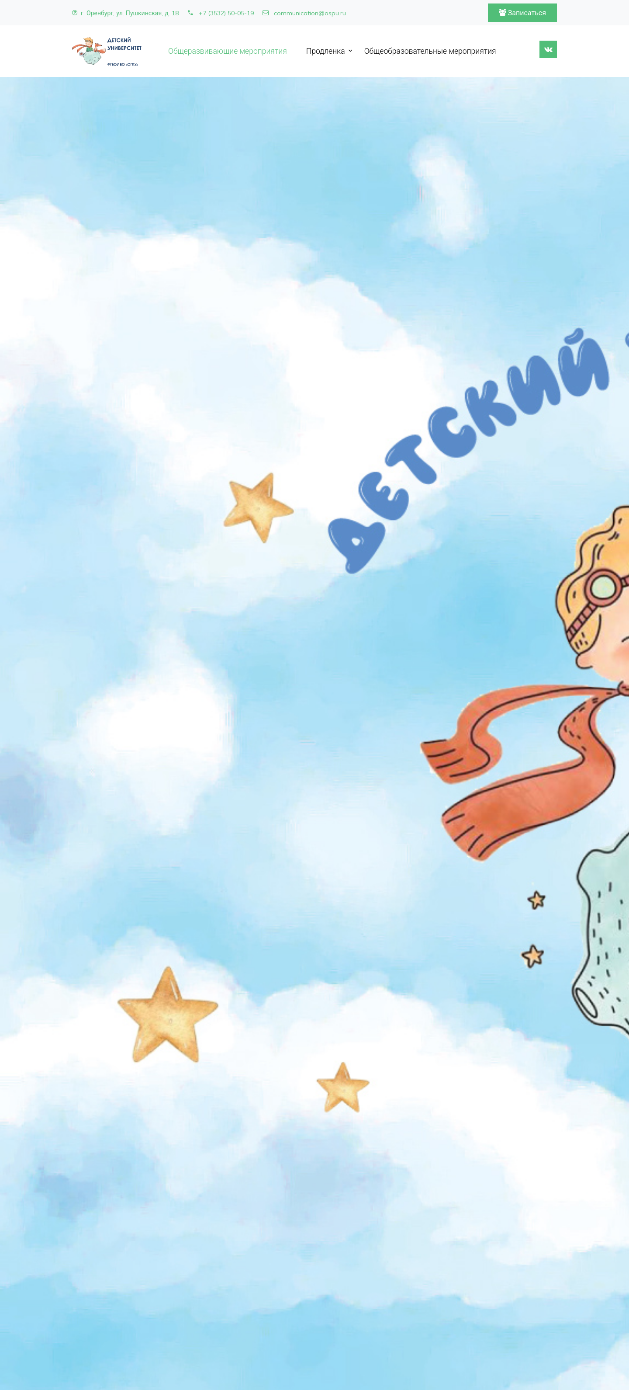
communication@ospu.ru (304, 13)
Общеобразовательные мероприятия (430, 51)
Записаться (522, 12)
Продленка (325, 51)
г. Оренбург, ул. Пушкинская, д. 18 (125, 13)
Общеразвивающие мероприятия (227, 51)
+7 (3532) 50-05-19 (220, 13)
